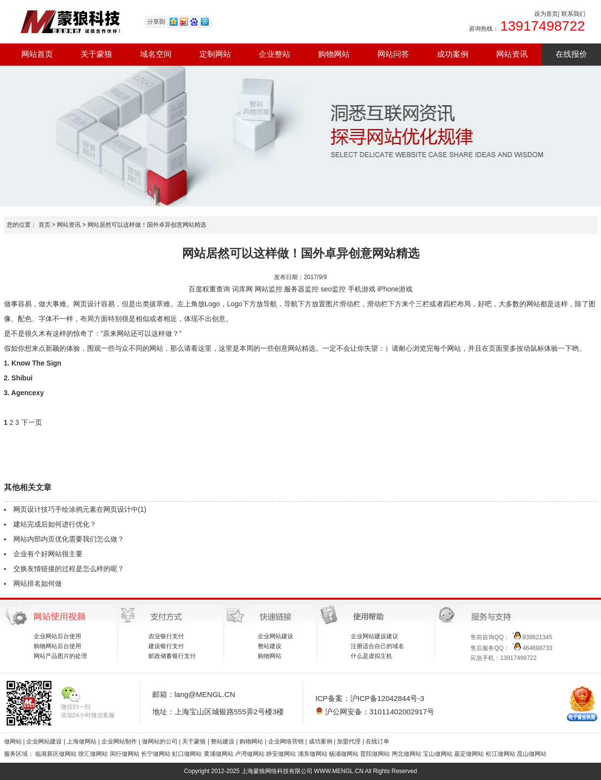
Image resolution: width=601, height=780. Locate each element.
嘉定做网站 (469, 753)
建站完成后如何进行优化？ (54, 524)
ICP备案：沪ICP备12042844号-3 (370, 698)
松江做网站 (500, 753)
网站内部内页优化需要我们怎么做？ (68, 539)
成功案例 (452, 54)
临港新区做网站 (56, 753)
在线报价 (571, 54)
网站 (262, 289)
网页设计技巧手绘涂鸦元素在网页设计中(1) (79, 509)
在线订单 (377, 741)
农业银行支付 (166, 636)
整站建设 (269, 646)
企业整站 (274, 54)
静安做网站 (281, 753)
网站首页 (37, 54)
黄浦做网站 (218, 753)
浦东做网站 (312, 753)
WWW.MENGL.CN (339, 771)
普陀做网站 (375, 753)
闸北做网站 (406, 753)
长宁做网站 (156, 753)
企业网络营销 (286, 741)
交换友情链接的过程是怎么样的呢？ (68, 569)
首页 (44, 224)
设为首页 (546, 13)
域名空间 (156, 54)
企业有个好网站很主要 (48, 554)
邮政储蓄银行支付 (172, 656)
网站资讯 (512, 54)
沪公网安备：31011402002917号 (375, 711)
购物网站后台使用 (57, 646)
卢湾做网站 (250, 753)
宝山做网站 (438, 753)
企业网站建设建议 (374, 636)
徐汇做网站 (93, 753)
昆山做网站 (532, 753)
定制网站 (215, 54)
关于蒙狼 (96, 54)
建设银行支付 (166, 646)
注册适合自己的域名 (377, 646)
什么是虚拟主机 (371, 656)
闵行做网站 (124, 753)
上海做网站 (82, 741)
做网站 (13, 741)
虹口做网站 (187, 753)
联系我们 (573, 13)
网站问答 (393, 54)
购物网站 (334, 54)
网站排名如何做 (37, 583)
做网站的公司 (160, 741)
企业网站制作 (120, 741)
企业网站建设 (275, 636)
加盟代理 (349, 741)
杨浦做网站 (344, 753)
